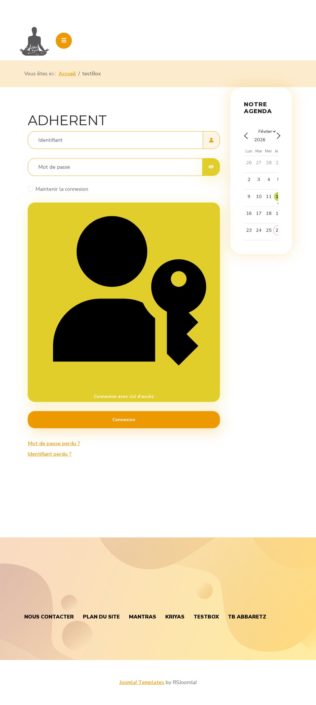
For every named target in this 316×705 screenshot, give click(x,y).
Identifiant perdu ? (49, 454)
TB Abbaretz (247, 616)
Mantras (142, 616)
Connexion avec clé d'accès (123, 302)
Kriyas (174, 616)
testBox (206, 616)
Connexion (123, 420)
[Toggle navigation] (64, 41)
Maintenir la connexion (61, 189)
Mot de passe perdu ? (54, 443)
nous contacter (49, 616)
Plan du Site (101, 616)
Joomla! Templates (141, 682)
